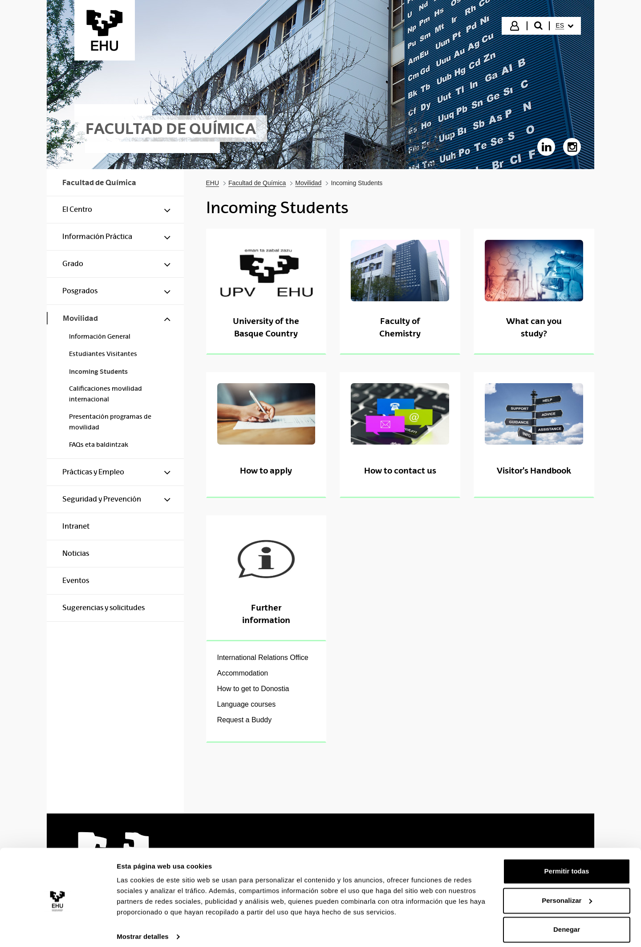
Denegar (566, 922)
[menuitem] (564, 26)
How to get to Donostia (253, 688)
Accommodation (242, 673)
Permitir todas (566, 864)
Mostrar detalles (143, 929)
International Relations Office (262, 657)
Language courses (246, 704)
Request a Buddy (244, 720)
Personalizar (567, 893)
